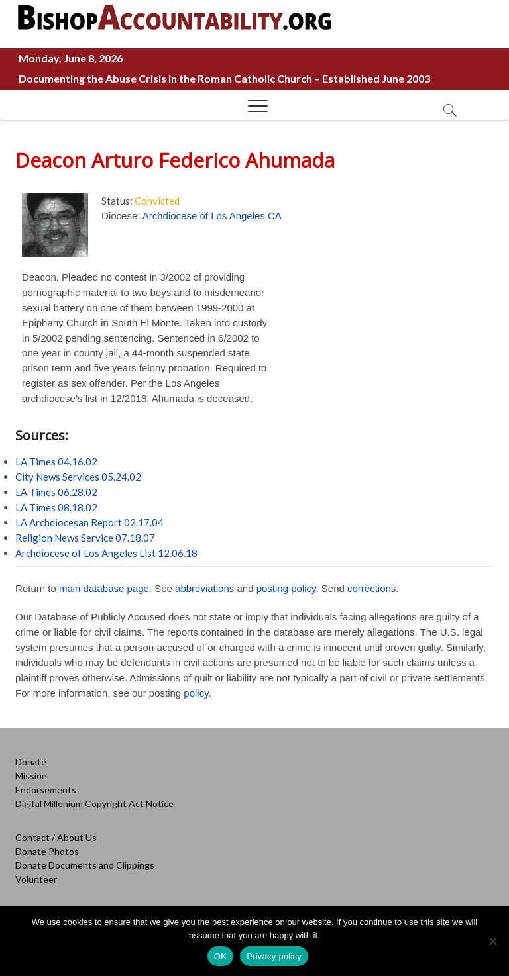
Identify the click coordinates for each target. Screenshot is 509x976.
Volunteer (36, 879)
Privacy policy (274, 956)
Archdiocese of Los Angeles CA (212, 215)
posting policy (286, 588)
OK (220, 956)
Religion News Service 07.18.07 (85, 538)
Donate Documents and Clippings (84, 865)
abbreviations (204, 588)
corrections (371, 588)
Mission (31, 775)
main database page (104, 588)
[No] (492, 941)
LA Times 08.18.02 (56, 507)
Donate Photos (47, 851)
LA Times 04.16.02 (56, 461)
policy (196, 693)
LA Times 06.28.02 (56, 492)
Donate (30, 761)
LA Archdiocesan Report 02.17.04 (89, 522)
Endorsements (45, 789)
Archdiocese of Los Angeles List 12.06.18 (106, 553)
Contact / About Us (56, 837)
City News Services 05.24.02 (78, 477)
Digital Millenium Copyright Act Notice (94, 803)
